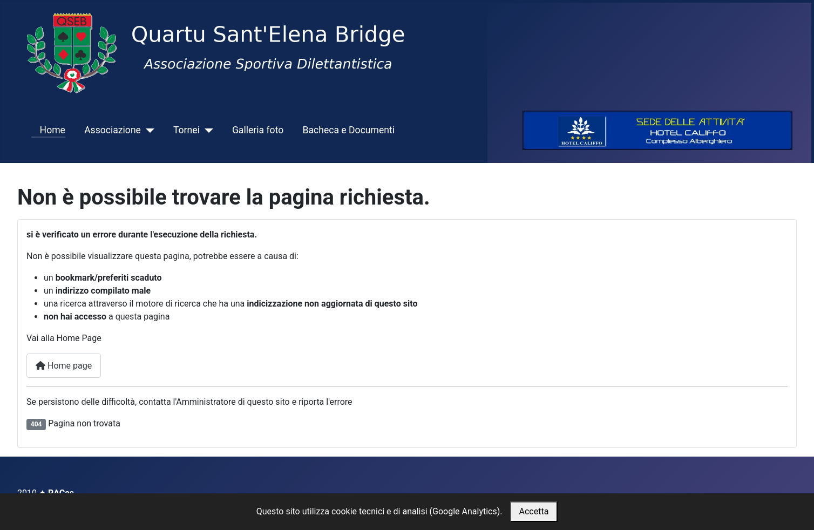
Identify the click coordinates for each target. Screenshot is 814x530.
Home (48, 130)
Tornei (186, 130)
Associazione (112, 130)
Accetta (534, 511)
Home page (64, 366)
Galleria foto (257, 130)
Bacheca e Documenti (348, 130)
